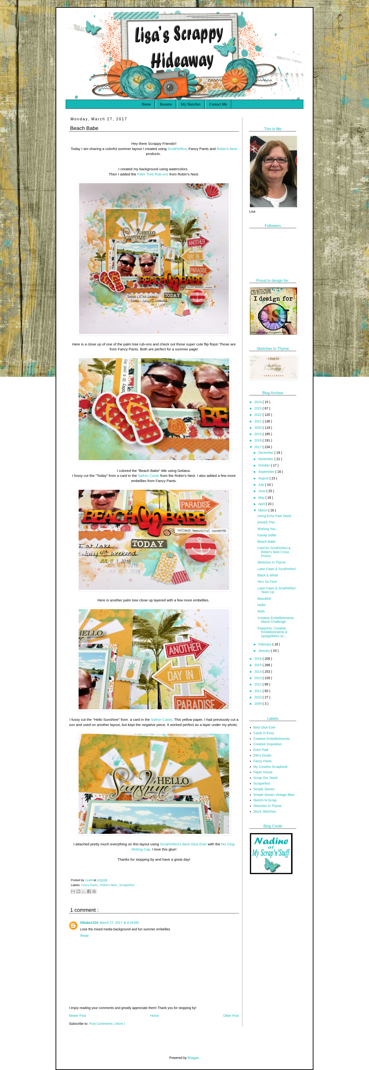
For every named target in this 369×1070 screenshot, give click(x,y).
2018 (258, 440)
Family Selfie (266, 535)
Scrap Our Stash (265, 778)
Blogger (193, 1058)
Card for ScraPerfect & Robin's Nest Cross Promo (274, 552)
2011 (258, 691)
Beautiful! (264, 598)
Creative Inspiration (267, 744)
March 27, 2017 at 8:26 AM (119, 922)
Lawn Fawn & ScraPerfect (276, 569)
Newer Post (77, 1015)
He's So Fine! (267, 582)
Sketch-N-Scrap (265, 800)
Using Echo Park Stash (274, 516)
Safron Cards (148, 476)
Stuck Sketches (264, 811)
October (264, 465)
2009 (258, 703)
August (263, 478)
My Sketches (191, 104)
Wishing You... (267, 529)
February (265, 644)
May (261, 497)
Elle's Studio (262, 755)
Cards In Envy (263, 733)
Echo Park (261, 750)
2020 (258, 428)
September (266, 472)
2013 (258, 678)
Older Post (231, 1015)
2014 (258, 671)
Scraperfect (126, 885)
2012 (258, 684)
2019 (258, 434)
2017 (258, 447)
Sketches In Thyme (271, 562)
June (262, 491)
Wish (261, 611)
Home (146, 104)
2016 (258, 659)
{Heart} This (266, 522)
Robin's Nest (227, 149)
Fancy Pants (90, 885)
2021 (258, 421)
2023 (258, 408)
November (266, 459)
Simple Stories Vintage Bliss (274, 795)
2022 (258, 415)
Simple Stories (264, 789)
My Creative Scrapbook (270, 767)
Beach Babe (266, 541)
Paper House (263, 772)
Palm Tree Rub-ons (152, 174)
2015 (258, 665)
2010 (258, 697)
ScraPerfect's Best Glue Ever (183, 844)
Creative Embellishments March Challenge (275, 620)
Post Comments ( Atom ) (107, 1023)
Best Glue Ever (264, 727)
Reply (84, 935)
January (264, 651)
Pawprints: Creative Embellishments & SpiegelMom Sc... (272, 632)
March (263, 510)
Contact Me (218, 104)
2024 (258, 402)
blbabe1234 (89, 922)
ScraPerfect (177, 149)
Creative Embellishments (271, 739)
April (262, 504)
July (261, 484)
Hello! (261, 605)
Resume (166, 104)
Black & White (267, 575)
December (266, 452)
